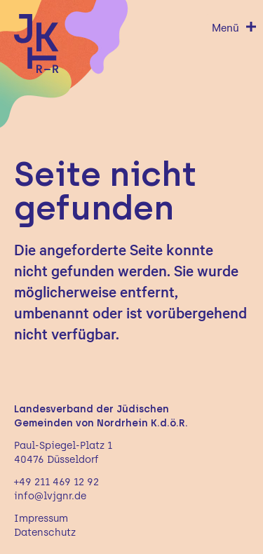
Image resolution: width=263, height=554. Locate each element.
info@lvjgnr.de (50, 496)
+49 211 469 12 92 (56, 482)
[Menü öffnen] (234, 26)
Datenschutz (45, 533)
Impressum (41, 519)
